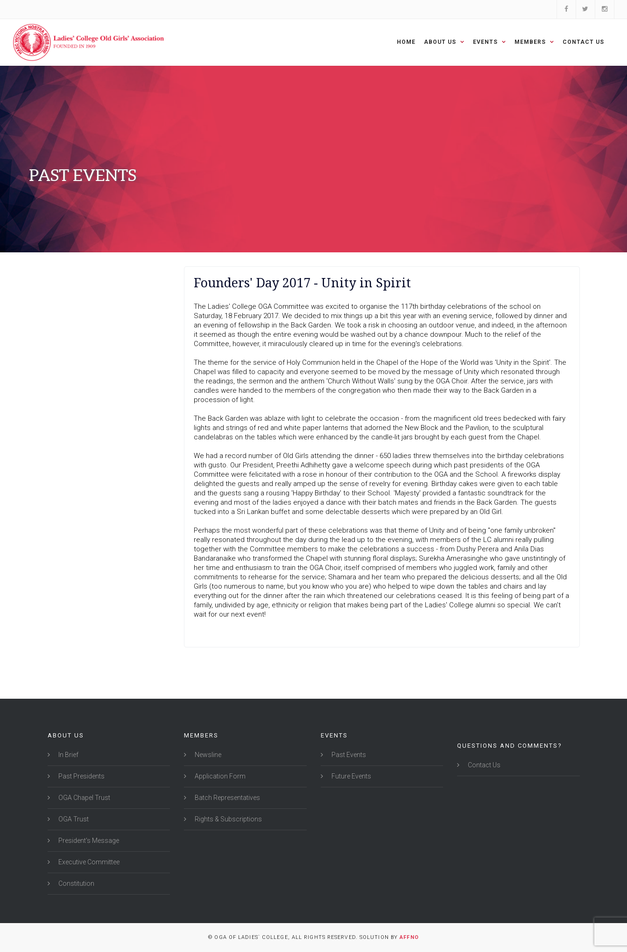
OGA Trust (73, 819)
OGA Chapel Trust (83, 797)
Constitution (75, 883)
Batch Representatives (226, 797)
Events (489, 42)
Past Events (348, 754)
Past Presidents (81, 776)
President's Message (88, 840)
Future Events (350, 776)
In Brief (67, 754)
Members (534, 42)
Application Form (219, 776)
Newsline (207, 754)
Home (406, 42)
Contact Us (583, 42)
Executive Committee (88, 862)
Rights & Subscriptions (227, 819)
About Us (444, 42)
